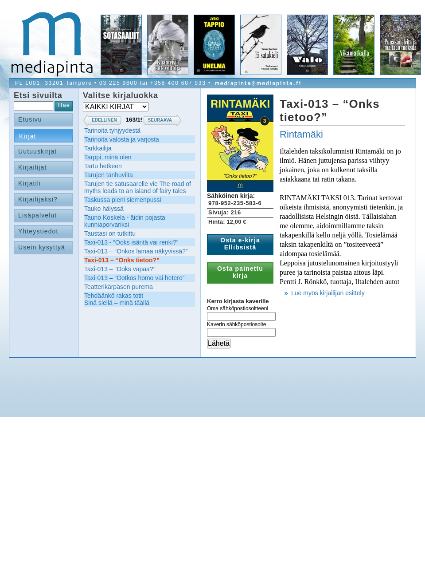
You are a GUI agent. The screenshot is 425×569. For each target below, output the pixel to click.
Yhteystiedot (38, 231)
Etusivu (30, 119)
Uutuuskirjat (37, 151)
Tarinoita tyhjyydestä (112, 130)
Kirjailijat (32, 167)
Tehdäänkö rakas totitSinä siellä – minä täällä (116, 299)
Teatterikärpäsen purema (118, 286)
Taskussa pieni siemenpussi (122, 199)
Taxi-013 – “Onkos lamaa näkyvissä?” (135, 251)
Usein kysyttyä (41, 247)
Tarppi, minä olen (108, 157)
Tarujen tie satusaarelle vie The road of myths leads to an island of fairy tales (137, 187)
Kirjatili (29, 183)
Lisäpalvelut (37, 215)
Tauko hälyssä (104, 208)
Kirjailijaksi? (38, 199)
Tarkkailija (97, 148)
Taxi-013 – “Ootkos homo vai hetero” (134, 277)
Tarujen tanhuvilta (108, 174)
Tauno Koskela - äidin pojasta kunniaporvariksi (124, 221)
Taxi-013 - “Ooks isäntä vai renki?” (131, 242)
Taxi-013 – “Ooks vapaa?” (119, 269)
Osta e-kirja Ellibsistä (240, 244)
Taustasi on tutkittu (110, 233)
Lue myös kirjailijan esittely (328, 292)
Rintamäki (301, 134)
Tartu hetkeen (103, 166)
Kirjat (27, 136)
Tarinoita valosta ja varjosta (121, 139)
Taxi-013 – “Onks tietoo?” (122, 260)
